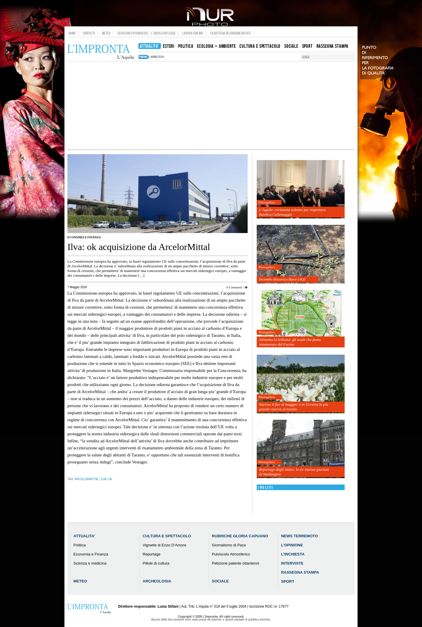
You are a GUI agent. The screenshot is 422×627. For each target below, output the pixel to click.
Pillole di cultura (156, 563)
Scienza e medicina (90, 563)
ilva (104, 479)
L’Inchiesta (292, 554)
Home (72, 33)
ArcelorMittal (87, 479)
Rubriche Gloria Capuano (240, 536)
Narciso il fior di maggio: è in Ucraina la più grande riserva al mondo (293, 406)
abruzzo (157, 56)
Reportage (152, 554)
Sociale (220, 581)
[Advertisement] (211, 105)
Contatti (89, 33)
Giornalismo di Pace (229, 545)
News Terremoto (299, 536)
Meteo (106, 33)
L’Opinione (292, 545)
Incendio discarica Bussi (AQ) (282, 279)
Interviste (292, 563)
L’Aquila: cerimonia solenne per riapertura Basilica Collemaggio (292, 212)
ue (110, 479)
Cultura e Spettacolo (167, 536)
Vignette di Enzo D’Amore (164, 545)
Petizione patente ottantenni (235, 563)
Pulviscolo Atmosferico (231, 554)
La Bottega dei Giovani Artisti (230, 33)
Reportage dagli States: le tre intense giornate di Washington (294, 471)
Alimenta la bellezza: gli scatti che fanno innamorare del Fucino (290, 341)
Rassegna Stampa (300, 572)
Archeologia (157, 581)
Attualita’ (84, 536)
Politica (80, 545)
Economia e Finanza (84, 237)
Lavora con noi (192, 33)
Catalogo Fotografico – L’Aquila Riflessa (146, 33)
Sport (287, 581)
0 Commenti (234, 287)
